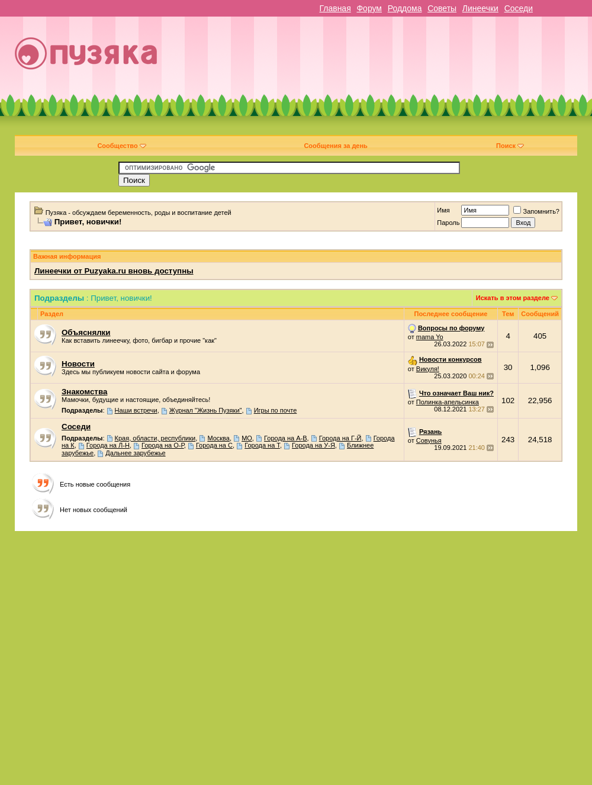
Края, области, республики (155, 438)
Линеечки (480, 8)
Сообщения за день (335, 145)
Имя (443, 210)
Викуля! (427, 368)
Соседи (518, 8)
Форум (369, 8)
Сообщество (121, 145)
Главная (334, 8)
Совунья (429, 440)
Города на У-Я (313, 445)
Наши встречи (136, 410)
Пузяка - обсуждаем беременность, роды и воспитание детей (138, 212)
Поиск (510, 145)
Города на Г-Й (340, 438)
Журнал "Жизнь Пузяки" (205, 410)
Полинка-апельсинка (447, 402)
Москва (218, 438)
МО (247, 438)
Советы (441, 8)
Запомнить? (536, 211)
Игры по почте (275, 410)
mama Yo (429, 336)
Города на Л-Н (108, 445)
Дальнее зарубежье (135, 452)
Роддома (405, 8)
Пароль (448, 222)
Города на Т (262, 445)
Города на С (214, 445)
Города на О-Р (162, 445)
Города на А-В (285, 438)
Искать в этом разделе (512, 297)
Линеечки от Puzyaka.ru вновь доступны (114, 270)
